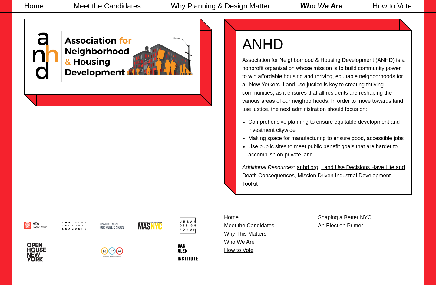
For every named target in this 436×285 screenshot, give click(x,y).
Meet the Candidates (107, 6)
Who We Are (321, 6)
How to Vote (392, 6)
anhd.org (307, 167)
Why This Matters (245, 234)
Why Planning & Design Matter (220, 6)
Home (34, 6)
